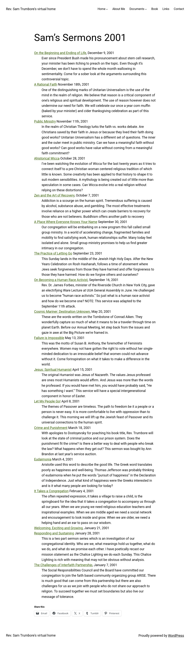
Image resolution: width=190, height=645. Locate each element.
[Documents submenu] (146, 9)
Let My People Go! (47, 401)
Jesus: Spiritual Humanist (53, 369)
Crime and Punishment (50, 428)
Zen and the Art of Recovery (54, 195)
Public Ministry (45, 121)
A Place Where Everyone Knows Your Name (65, 222)
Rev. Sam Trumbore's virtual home (31, 9)
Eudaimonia (42, 459)
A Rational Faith (45, 84)
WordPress (176, 635)
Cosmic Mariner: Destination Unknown (62, 311)
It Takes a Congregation (51, 491)
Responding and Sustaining (54, 533)
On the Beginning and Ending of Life (60, 53)
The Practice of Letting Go (53, 253)
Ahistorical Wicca (46, 158)
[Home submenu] (107, 9)
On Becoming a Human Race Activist (61, 280)
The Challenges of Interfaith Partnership (63, 565)
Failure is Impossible (49, 338)
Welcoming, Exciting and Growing (58, 528)
